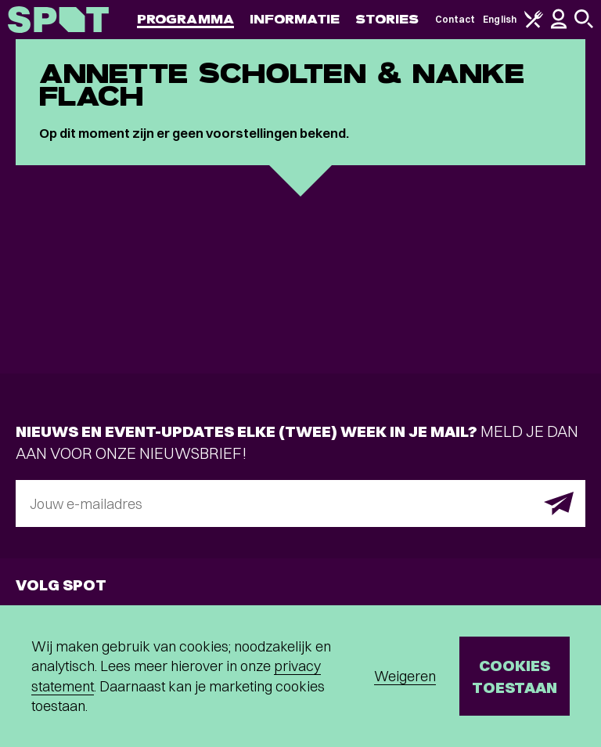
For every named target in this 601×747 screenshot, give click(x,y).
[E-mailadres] (300, 503)
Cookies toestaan (514, 676)
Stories (387, 19)
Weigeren (405, 676)
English (499, 19)
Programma (185, 19)
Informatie (295, 19)
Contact (455, 19)
